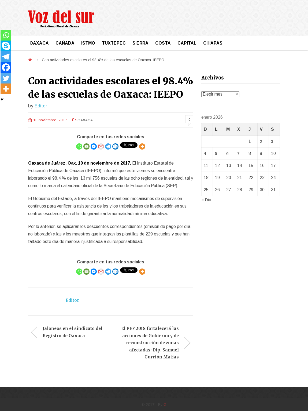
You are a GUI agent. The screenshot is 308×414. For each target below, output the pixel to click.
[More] (142, 147)
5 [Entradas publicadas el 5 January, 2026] (216, 153)
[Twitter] (6, 78)
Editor (41, 105)
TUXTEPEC (114, 43)
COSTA (163, 43)
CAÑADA (65, 43)
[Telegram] (108, 147)
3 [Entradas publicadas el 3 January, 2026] (272, 141)
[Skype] (6, 46)
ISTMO (88, 43)
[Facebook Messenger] (94, 147)
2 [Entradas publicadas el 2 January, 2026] (261, 141)
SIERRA (140, 43)
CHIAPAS (212, 43)
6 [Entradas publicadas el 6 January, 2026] (227, 153)
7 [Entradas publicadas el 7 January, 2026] (238, 153)
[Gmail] (101, 147)
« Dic (206, 199)
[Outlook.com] (115, 147)
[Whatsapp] (79, 147)
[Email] (86, 147)
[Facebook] (6, 67)
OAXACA (39, 43)
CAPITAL (186, 43)
